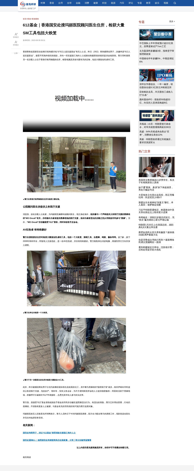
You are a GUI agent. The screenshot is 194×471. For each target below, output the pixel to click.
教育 (148, 3)
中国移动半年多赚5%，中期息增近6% (156, 60)
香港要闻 (35, 19)
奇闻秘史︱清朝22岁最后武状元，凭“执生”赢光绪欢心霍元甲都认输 (156, 218)
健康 (95, 3)
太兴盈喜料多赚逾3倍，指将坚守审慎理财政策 (156, 52)
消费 (87, 3)
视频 (166, 3)
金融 (78, 3)
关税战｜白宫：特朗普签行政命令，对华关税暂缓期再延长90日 (155, 125)
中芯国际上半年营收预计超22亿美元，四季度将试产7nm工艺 (156, 45)
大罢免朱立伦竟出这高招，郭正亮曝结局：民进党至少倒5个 (156, 196)
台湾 (60, 3)
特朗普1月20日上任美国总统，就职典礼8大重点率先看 (156, 226)
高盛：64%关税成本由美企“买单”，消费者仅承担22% (154, 133)
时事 (43, 3)
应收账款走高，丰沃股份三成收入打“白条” (156, 93)
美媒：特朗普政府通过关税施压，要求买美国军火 (156, 141)
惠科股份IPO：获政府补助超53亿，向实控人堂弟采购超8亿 (154, 101)
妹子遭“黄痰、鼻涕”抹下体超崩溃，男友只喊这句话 (156, 188)
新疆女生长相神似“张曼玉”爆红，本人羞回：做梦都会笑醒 (156, 203)
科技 (104, 3)
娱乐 (157, 3)
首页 (24, 19)
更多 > (172, 21)
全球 (69, 3)
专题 (139, 3)
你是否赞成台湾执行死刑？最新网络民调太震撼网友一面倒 (156, 241)
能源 (113, 3)
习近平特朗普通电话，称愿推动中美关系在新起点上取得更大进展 (156, 211)
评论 (131, 3)
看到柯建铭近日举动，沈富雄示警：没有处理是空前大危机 (156, 248)
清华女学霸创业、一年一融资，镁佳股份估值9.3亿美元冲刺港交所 (156, 86)
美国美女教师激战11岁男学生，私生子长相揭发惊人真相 (156, 181)
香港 (51, 3)
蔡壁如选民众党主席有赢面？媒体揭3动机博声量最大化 (156, 233)
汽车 (122, 3)
